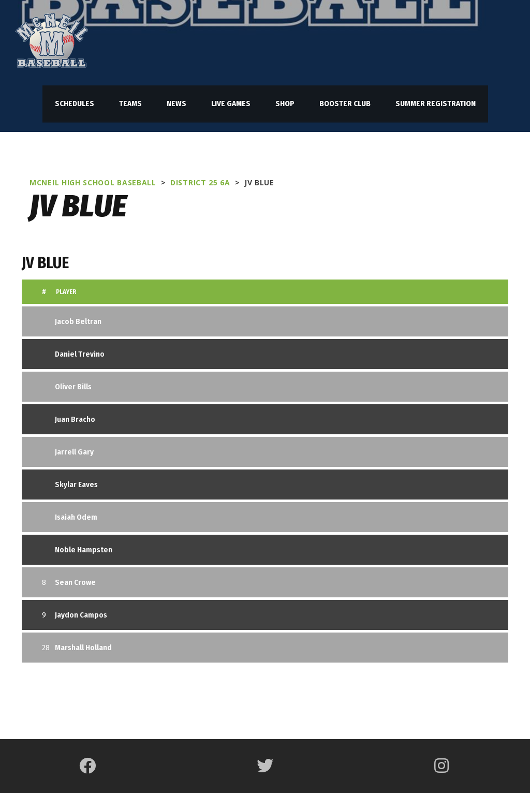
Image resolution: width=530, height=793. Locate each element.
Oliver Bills (73, 386)
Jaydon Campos (81, 615)
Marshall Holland (83, 647)
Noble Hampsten (83, 549)
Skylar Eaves (76, 484)
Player (66, 292)
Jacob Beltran (78, 321)
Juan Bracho (75, 419)
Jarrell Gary (74, 452)
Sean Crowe (75, 582)
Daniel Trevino (80, 354)
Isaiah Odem (76, 517)
